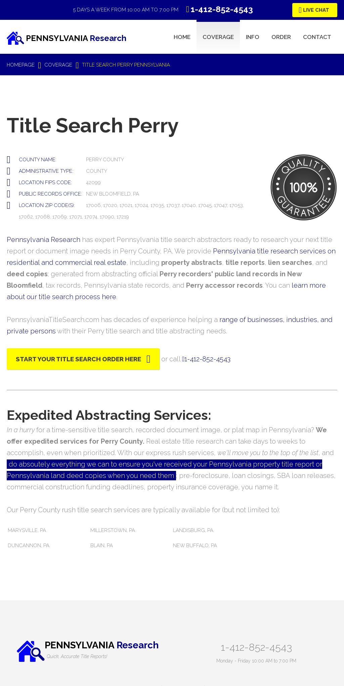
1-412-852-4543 (256, 647)
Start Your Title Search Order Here (78, 359)
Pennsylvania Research (43, 240)
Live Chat (316, 10)
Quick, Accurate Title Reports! (77, 656)
